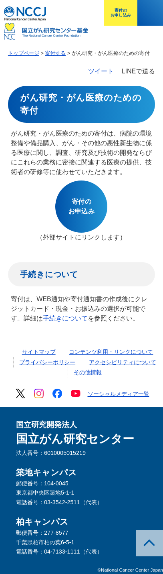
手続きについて (65, 318)
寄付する (55, 53)
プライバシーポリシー (47, 362)
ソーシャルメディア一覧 (118, 394)
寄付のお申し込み (121, 12)
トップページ (23, 53)
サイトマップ (39, 352)
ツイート (101, 71)
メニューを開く (150, 13)
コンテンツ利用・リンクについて (111, 352)
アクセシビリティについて (122, 362)
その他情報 (88, 372)
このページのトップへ (149, 543)
